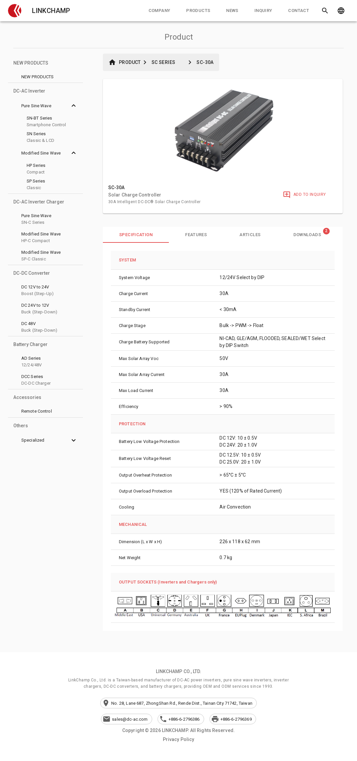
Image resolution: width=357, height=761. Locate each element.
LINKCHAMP (51, 11)
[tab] (159, 11)
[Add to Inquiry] (304, 195)
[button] (14, 10)
